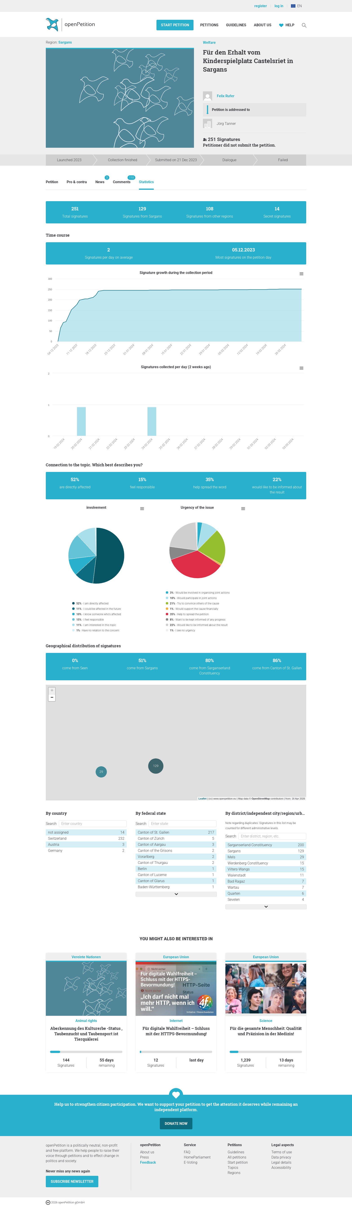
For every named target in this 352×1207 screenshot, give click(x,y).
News (99, 179)
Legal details (281, 1162)
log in (279, 6)
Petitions (209, 25)
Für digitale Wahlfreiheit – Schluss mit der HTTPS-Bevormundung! (176, 1031)
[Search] (304, 25)
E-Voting (190, 1162)
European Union (176, 957)
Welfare (209, 42)
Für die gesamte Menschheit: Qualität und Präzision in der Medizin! (266, 1031)
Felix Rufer (225, 96)
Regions (234, 1173)
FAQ (187, 1152)
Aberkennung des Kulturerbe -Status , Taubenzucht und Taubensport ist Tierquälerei (86, 1034)
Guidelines (236, 25)
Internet (176, 1021)
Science (266, 1021)
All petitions (237, 1157)
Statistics (146, 182)
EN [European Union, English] (296, 6)
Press (144, 1157)
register (260, 6)
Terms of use (281, 1152)
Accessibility (281, 1167)
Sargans (65, 42)
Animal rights (86, 1021)
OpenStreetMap (261, 798)
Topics (233, 1167)
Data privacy (281, 1157)
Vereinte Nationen (86, 957)
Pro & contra (77, 182)
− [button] (52, 697)
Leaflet (202, 798)
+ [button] (52, 690)
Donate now (176, 1123)
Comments (121, 179)
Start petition (175, 25)
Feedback (148, 1162)
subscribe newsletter (72, 1181)
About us (262, 25)
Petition (52, 182)
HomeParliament (197, 1157)
